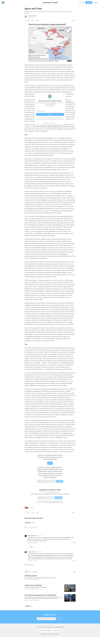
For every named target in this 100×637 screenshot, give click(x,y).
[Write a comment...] (51, 529)
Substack (43, 634)
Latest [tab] (29, 571)
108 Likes (31, 507)
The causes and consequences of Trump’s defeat (40, 595)
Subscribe (88, 2)
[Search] (80, 2)
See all (28, 606)
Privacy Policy (61, 119)
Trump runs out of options (33, 585)
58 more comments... (29, 564)
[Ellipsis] (75, 535)
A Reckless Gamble (31, 576)
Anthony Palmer (32, 535)
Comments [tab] (27, 522)
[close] (63, 95)
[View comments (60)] (32, 20)
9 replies (31, 547)
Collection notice (59, 627)
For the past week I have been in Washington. (36, 587)
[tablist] (30, 522)
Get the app (57, 630)
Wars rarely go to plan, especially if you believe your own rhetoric (41, 577)
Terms (53, 627)
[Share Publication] (83, 2)
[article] (50, 578)
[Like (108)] (27, 20)
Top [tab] (26, 571)
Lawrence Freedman (32, 15)
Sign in (95, 2)
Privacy (49, 627)
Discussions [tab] (35, 571)
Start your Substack (45, 630)
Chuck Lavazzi (31, 552)
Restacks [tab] (33, 522)
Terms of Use (57, 117)
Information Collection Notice (49, 119)
